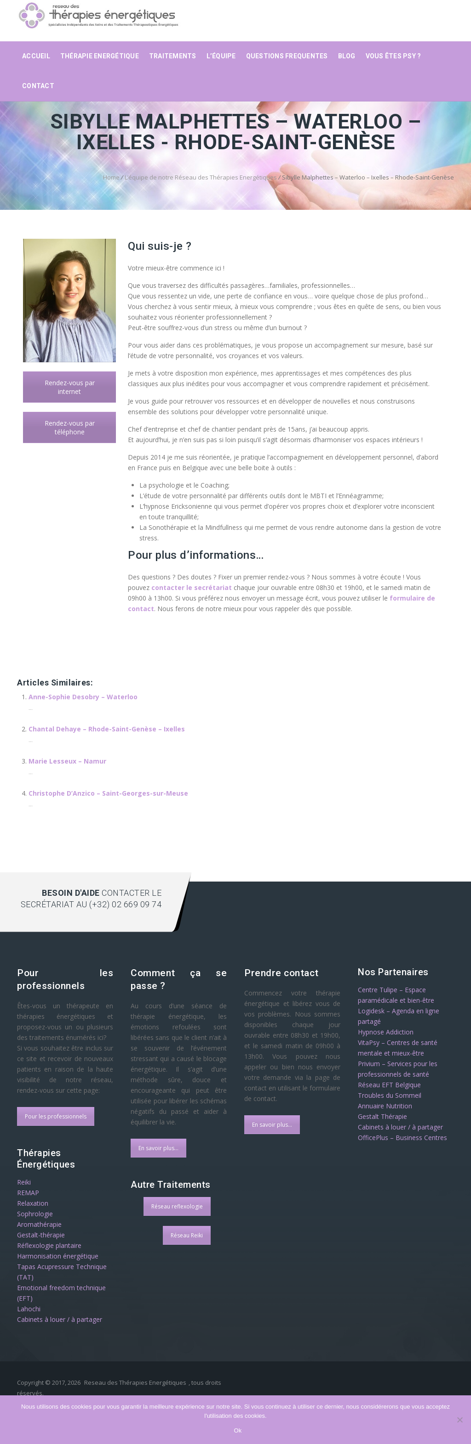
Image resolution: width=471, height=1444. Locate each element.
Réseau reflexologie (177, 1206)
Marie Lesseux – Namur (67, 761)
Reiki (24, 1182)
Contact (38, 86)
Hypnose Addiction (386, 1032)
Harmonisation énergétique (57, 1256)
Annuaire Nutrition (385, 1105)
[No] (459, 1419)
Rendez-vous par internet (70, 387)
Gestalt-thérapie (41, 1234)
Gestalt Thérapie (382, 1116)
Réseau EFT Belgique (389, 1084)
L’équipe (221, 56)
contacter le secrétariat (191, 587)
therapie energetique (68, 663)
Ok (237, 1430)
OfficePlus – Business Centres (402, 1137)
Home (111, 177)
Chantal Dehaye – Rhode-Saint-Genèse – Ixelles (107, 729)
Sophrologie (35, 1213)
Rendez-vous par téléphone (70, 427)
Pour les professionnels (55, 1116)
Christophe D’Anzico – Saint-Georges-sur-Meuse (108, 793)
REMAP (28, 1192)
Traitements (172, 56)
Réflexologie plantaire (49, 1245)
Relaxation (32, 1203)
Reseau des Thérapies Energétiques (135, 1382)
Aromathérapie (39, 1224)
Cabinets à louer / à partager (59, 1319)
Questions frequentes (287, 56)
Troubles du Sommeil (389, 1095)
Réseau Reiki (187, 1235)
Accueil (36, 56)
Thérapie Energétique (99, 56)
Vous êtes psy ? (393, 56)
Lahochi (28, 1308)
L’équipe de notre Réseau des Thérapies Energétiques (201, 177)
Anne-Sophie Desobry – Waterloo (83, 696)
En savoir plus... (158, 1148)
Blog (347, 56)
